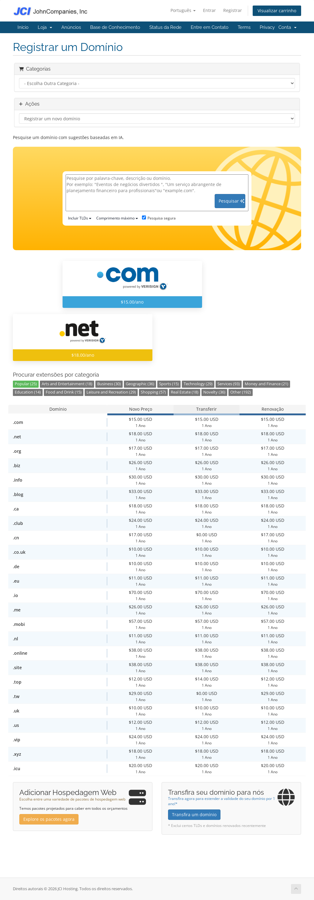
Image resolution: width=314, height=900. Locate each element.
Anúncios (71, 27)
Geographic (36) (140, 383)
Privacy (267, 27)
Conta (287, 27)
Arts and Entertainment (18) (67, 383)
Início (23, 27)
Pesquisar (231, 201)
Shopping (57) (153, 392)
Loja (45, 27)
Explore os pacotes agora (49, 819)
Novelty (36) (214, 392)
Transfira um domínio (194, 814)
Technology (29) (198, 383)
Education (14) (28, 392)
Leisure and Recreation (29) (111, 392)
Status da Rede (165, 27)
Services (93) (228, 383)
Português (183, 10)
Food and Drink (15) (64, 392)
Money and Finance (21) (266, 383)
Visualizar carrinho (277, 11)
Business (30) (109, 383)
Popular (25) (26, 383)
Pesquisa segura (159, 218)
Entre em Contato (209, 27)
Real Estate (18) (184, 392)
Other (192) (240, 392)
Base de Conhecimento (115, 27)
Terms (244, 27)
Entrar (209, 10)
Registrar (232, 10)
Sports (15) (169, 383)
